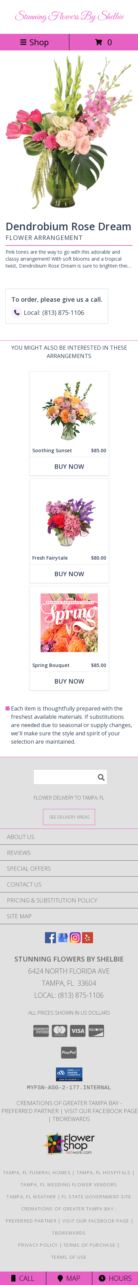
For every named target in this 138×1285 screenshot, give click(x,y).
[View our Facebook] (50, 941)
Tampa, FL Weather (31, 1197)
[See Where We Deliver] (69, 816)
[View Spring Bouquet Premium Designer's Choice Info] (69, 622)
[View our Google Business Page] (62, 941)
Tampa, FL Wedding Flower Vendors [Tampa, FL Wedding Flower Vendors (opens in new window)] (69, 1184)
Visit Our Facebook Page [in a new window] (101, 1111)
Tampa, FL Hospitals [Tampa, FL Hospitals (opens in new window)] (104, 1172)
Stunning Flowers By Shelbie (69, 16)
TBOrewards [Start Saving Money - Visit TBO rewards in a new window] (71, 1119)
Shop (34, 42)
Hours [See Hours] (115, 1278)
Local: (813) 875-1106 (69, 995)
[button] (69, 1074)
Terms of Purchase (89, 1245)
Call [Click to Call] (22, 1278)
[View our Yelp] (87, 941)
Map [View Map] (69, 1278)
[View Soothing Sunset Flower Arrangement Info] (69, 407)
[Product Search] (70, 777)
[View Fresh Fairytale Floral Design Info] (69, 515)
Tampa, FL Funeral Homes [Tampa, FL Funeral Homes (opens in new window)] (37, 1172)
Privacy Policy (38, 1245)
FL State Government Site (96, 1197)
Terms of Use (69, 1257)
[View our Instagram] (75, 941)
